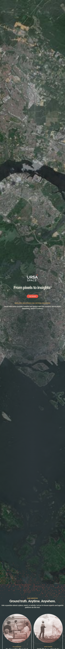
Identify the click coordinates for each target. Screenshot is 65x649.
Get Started (32, 296)
